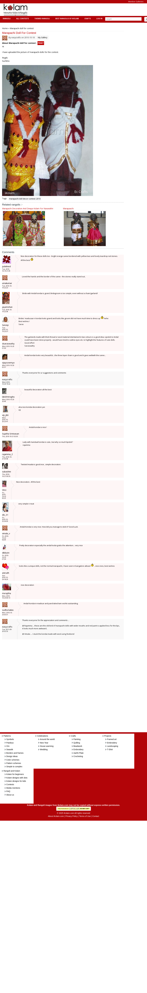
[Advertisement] (82, 9)
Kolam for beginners (15, 774)
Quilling (76, 743)
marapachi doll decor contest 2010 (25, 198)
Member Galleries (136, 1)
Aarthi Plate (78, 753)
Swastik (9, 749)
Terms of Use (85, 816)
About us (10, 795)
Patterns (7, 736)
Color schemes (12, 760)
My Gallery (42, 37)
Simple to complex (14, 766)
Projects (107, 736)
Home (5, 28)
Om (8, 746)
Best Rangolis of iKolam (67, 18)
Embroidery (78, 749)
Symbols (10, 739)
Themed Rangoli (42, 18)
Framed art (112, 739)
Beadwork (77, 746)
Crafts (87, 18)
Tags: (4, 198)
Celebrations (42, 736)
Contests (10, 784)
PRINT (41, 43)
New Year (44, 743)
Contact (95, 816)
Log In (99, 18)
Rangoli (6, 18)
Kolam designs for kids (16, 781)
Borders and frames (14, 753)
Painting (77, 739)
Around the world (47, 739)
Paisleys (10, 743)
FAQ (8, 791)
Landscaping (112, 746)
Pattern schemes (13, 763)
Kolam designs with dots (16, 778)
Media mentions (13, 788)
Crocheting (78, 756)
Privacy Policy (71, 816)
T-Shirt (110, 749)
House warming (46, 746)
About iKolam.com (56, 816)
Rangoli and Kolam (11, 771)
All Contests (22, 18)
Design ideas (12, 756)
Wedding (44, 749)
